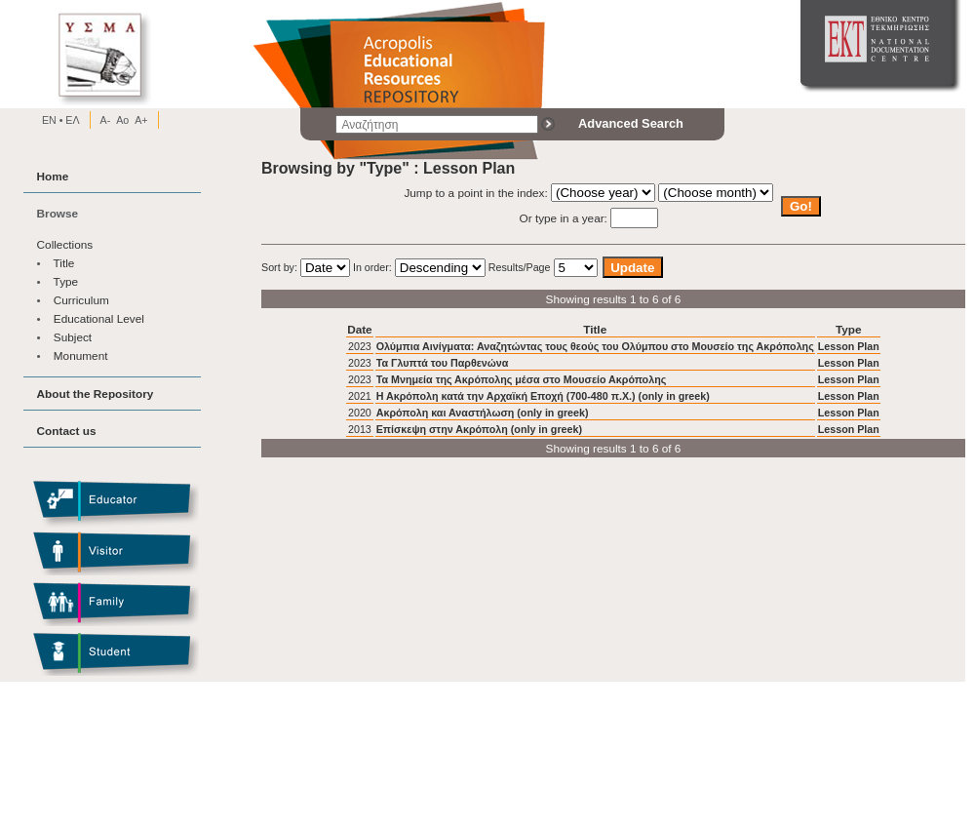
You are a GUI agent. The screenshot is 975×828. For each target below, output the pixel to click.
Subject (73, 337)
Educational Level (99, 318)
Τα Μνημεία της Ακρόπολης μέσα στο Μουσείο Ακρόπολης (521, 379)
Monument (81, 355)
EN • (52, 120)
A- (105, 120)
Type (66, 281)
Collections (65, 244)
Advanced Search (630, 123)
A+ (141, 120)
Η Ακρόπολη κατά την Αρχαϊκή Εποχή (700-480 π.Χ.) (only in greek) (543, 396)
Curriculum (81, 300)
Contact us (67, 430)
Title (64, 262)
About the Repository (95, 393)
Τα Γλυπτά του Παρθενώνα (442, 363)
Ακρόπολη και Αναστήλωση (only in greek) (482, 412)
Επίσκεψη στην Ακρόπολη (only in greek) (479, 429)
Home (53, 176)
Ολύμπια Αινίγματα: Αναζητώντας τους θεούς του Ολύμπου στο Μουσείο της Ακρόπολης (595, 346)
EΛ (70, 120)
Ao (122, 120)
